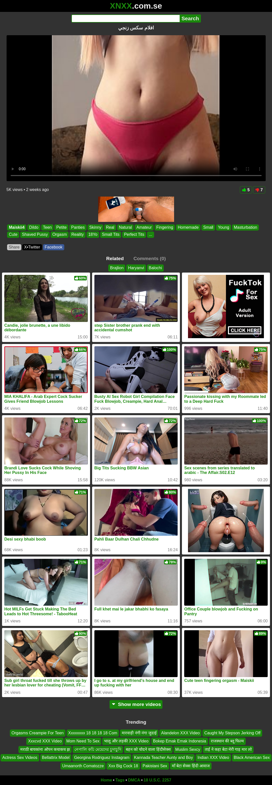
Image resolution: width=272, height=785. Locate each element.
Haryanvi (136, 268)
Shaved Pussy (35, 235)
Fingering (164, 227)
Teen (47, 227)
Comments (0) (149, 258)
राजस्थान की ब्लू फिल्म (227, 741)
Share (14, 247)
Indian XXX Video (213, 757)
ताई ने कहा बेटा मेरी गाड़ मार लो (228, 749)
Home (106, 780)
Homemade (188, 227)
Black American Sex (252, 757)
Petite (61, 227)
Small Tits (110, 235)
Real (110, 227)
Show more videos (136, 704)
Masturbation (245, 227)
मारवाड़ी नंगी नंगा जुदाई (139, 733)
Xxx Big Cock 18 (123, 766)
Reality (77, 235)
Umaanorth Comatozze (83, 766)
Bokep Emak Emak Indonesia (179, 741)
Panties (78, 227)
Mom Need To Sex (82, 741)
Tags (119, 780)
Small (208, 227)
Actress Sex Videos (19, 757)
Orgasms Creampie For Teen (38, 733)
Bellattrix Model (56, 757)
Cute (13, 235)
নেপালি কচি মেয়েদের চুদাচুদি (97, 749)
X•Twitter (32, 247)
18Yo (92, 235)
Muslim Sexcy (187, 749)
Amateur (144, 227)
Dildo (33, 227)
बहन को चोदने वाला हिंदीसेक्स (148, 749)
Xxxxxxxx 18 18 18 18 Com (92, 733)
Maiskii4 (17, 227)
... (150, 235)
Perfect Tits (134, 235)
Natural (125, 227)
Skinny (95, 227)
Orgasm (59, 235)
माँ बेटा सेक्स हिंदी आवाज (191, 766)
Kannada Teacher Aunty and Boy (163, 757)
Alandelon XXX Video (180, 733)
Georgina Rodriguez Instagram (102, 757)
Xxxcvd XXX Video (45, 741)
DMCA (134, 780)
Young (223, 227)
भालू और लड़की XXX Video (126, 741)
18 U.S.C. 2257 (157, 780)
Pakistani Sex (155, 766)
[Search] (125, 18)
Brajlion (116, 268)
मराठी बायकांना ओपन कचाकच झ (45, 749)
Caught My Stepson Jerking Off (232, 733)
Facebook (53, 247)
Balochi (155, 268)
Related (115, 258)
